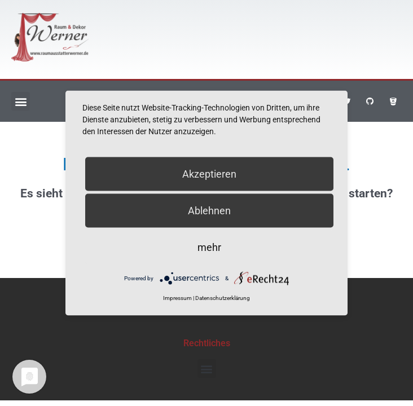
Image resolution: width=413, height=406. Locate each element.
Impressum (177, 298)
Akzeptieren (209, 174)
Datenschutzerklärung (222, 298)
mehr (209, 247)
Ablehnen (209, 211)
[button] (20, 101)
